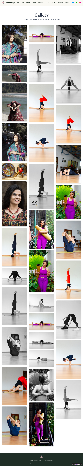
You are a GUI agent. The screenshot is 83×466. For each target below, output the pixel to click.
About (22, 2)
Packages (40, 2)
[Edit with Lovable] (76, 464)
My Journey (60, 2)
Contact (67, 2)
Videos (28, 2)
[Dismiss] (81, 464)
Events (47, 2)
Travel (53, 2)
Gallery (34, 2)
